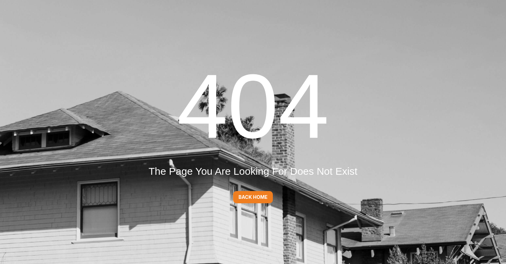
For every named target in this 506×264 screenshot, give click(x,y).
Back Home (253, 197)
